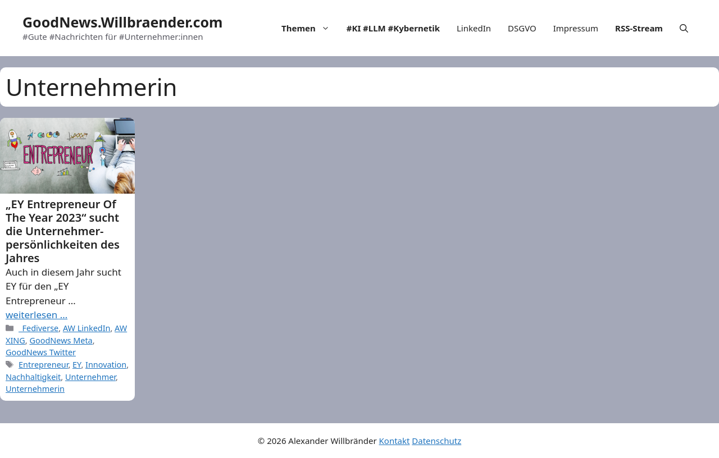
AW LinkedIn (87, 328)
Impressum (575, 28)
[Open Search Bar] (684, 28)
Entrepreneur (43, 364)
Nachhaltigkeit (33, 377)
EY (76, 364)
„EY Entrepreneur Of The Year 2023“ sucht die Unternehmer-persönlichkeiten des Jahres (63, 230)
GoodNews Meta (60, 340)
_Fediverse (38, 328)
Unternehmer (90, 377)
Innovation (105, 364)
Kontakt (394, 440)
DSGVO (522, 28)
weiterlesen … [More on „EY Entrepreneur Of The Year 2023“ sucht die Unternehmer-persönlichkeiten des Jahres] (36, 314)
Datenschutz (436, 440)
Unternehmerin (35, 388)
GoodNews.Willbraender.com (122, 21)
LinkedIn (474, 28)
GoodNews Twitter (41, 352)
